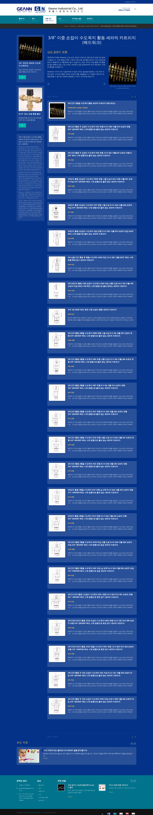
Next (134, 779)
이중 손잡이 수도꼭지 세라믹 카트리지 (88, 26)
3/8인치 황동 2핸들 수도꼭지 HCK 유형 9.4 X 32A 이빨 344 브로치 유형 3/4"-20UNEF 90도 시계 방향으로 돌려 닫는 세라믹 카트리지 (97, 516)
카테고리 (72, 26)
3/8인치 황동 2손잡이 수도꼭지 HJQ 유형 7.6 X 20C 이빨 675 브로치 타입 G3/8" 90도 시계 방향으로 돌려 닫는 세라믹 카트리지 (101, 232)
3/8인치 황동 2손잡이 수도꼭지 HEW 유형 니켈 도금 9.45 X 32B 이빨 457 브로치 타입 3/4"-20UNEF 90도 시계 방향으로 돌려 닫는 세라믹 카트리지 (100, 180)
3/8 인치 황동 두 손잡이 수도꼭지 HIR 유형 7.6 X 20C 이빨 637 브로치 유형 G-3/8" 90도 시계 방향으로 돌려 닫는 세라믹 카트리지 (100, 154)
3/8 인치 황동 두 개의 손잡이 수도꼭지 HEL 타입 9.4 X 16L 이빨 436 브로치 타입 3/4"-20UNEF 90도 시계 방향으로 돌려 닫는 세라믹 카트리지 (100, 673)
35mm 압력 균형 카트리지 (118, 784)
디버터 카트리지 (28, 202)
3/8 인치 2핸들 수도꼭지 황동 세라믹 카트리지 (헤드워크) (91, 103)
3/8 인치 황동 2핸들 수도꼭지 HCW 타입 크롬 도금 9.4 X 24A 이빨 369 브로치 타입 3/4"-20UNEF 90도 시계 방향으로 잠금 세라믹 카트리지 (100, 542)
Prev (131, 779)
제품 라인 (49, 20)
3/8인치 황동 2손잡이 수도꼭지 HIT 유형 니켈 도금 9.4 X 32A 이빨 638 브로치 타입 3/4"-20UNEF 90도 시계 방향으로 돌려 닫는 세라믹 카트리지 (100, 206)
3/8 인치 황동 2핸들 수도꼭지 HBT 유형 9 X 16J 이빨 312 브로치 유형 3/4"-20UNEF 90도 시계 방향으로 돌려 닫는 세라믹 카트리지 (96, 386)
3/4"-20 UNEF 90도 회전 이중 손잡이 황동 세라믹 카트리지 (92, 309)
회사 (36, 20)
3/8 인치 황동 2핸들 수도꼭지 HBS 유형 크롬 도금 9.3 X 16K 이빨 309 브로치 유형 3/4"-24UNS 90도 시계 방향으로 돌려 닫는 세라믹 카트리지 (101, 360)
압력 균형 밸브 (23, 214)
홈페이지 (23, 20)
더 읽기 (70, 796)
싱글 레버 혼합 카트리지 (29, 204)
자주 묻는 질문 (77, 20)
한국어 (133, 2)
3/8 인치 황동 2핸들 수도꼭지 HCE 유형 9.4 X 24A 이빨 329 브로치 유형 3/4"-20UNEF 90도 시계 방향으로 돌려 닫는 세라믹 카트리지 (97, 464)
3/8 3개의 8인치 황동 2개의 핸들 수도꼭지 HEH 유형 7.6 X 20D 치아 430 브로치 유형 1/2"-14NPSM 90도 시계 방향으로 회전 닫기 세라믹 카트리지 (101, 647)
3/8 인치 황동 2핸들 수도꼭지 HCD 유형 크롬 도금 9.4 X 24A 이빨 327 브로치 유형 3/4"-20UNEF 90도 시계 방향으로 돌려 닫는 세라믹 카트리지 (101, 438)
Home (66, 26)
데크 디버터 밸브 (36, 212)
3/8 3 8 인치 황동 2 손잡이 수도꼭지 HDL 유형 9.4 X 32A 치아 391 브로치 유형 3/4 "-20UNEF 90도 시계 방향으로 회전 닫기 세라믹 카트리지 (100, 595)
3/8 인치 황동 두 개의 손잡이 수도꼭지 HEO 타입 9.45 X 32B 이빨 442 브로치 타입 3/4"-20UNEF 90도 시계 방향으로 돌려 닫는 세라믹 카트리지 (101, 699)
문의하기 (91, 20)
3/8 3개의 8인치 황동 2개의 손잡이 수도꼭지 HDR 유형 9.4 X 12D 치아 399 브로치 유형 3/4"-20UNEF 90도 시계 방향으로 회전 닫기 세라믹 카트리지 (101, 621)
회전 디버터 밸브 (33, 214)
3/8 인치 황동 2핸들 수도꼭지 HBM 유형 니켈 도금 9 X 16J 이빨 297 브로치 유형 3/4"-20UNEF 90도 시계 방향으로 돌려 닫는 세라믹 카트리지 (100, 334)
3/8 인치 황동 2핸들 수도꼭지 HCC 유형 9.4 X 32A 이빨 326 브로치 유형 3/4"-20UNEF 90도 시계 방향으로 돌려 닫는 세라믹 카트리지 (97, 412)
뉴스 (63, 20)
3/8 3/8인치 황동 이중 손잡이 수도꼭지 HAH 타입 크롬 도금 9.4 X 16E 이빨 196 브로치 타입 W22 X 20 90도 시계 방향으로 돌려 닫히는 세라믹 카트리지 (100, 284)
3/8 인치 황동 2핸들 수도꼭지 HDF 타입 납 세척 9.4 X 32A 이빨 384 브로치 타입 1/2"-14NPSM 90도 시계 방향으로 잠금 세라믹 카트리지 (101, 568)
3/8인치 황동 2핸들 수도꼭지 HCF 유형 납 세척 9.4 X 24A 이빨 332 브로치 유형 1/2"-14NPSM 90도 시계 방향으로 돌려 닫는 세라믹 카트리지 (100, 490)
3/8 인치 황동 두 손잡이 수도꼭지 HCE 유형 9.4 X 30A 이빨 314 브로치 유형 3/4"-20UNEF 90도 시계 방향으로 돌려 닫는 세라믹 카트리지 (99, 128)
